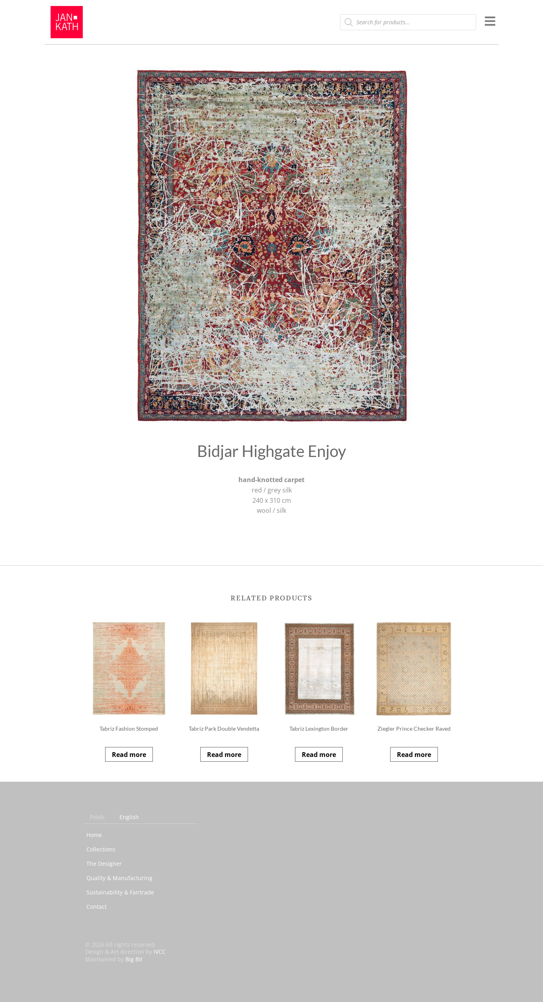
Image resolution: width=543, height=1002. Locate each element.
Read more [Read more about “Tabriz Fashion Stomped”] (129, 754)
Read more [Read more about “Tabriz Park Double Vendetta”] (224, 754)
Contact (96, 906)
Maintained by (114, 959)
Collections (100, 849)
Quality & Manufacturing (119, 878)
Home (94, 835)
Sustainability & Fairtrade (120, 892)
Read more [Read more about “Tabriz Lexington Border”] (319, 754)
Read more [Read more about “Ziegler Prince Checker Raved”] (414, 754)
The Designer (104, 863)
